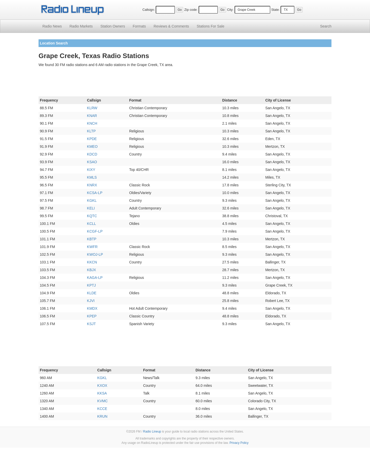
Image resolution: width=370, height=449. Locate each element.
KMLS (92, 177)
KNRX (92, 185)
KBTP (92, 239)
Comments (171, 26)
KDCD (92, 154)
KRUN (102, 416)
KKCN (92, 262)
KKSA (102, 393)
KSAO (92, 162)
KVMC (102, 401)
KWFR (92, 247)
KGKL (92, 200)
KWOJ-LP (95, 254)
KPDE (92, 139)
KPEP (92, 316)
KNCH (92, 123)
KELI (91, 208)
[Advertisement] (185, 82)
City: (230, 10)
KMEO (92, 146)
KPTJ (91, 285)
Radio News (52, 26)
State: (275, 10)
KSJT (91, 324)
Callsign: (148, 10)
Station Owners (112, 26)
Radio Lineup (152, 431)
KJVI (91, 301)
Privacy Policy (238, 443)
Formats (139, 26)
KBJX (91, 270)
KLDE (92, 293)
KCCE (102, 409)
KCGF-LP (95, 231)
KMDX (92, 308)
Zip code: (191, 10)
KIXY (91, 170)
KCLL (91, 224)
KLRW (92, 108)
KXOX (102, 385)
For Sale (210, 26)
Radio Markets (80, 26)
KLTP (91, 131)
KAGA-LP (95, 278)
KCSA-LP (95, 193)
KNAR (92, 116)
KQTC (92, 216)
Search (325, 26)
